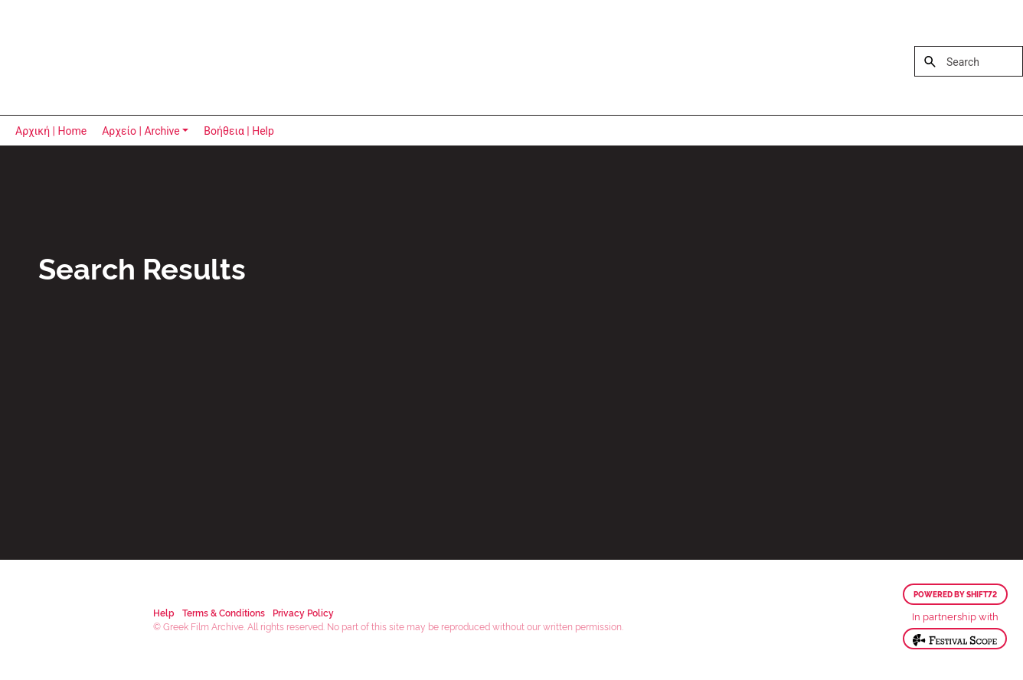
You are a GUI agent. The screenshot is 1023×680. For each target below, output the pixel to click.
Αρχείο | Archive (141, 131)
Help (164, 612)
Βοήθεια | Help (239, 131)
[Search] (968, 61)
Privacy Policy (303, 612)
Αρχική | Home (51, 131)
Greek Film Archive (78, 57)
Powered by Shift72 (955, 594)
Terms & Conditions (223, 612)
